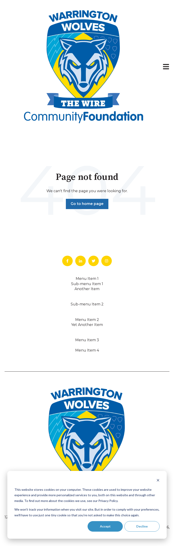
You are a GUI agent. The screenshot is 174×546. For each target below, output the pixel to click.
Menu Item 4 (87, 350)
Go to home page (87, 204)
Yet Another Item (87, 325)
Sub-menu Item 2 (87, 304)
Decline (142, 526)
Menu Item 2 (87, 320)
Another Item (87, 289)
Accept (105, 526)
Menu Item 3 (87, 340)
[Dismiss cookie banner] (158, 481)
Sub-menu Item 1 (87, 284)
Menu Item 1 (87, 278)
